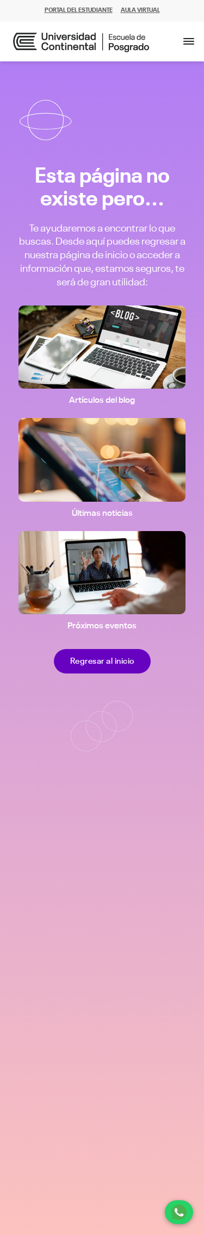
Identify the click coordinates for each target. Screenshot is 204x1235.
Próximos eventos (102, 626)
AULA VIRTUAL (140, 11)
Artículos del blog (102, 400)
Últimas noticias (102, 513)
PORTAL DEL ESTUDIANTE (79, 11)
